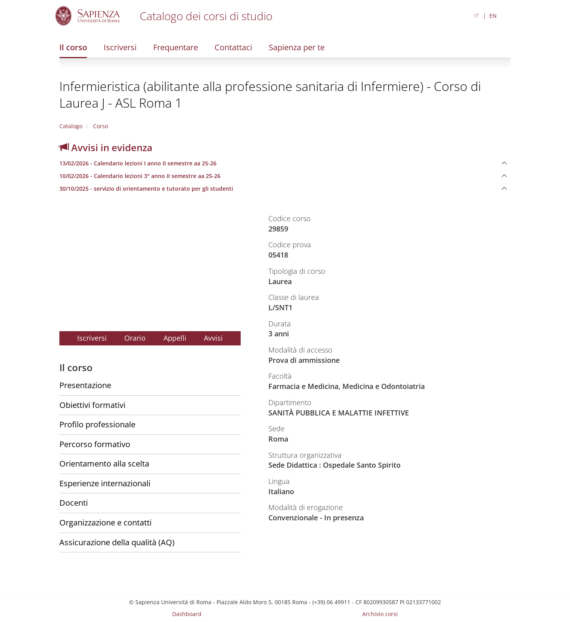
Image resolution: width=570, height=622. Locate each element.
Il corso (73, 47)
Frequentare (175, 47)
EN (493, 15)
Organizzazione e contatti (105, 522)
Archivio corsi (380, 614)
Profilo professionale (97, 424)
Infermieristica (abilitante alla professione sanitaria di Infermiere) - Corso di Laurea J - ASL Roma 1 (270, 94)
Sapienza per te (297, 47)
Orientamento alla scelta (104, 463)
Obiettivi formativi (92, 405)
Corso (99, 126)
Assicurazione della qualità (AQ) (117, 542)
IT (476, 15)
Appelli (174, 338)
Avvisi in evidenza (105, 147)
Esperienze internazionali (104, 483)
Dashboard (186, 614)
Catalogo (70, 126)
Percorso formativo (94, 444)
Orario (135, 338)
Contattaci (233, 47)
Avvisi (213, 338)
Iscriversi (120, 47)
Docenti (73, 502)
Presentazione (85, 385)
